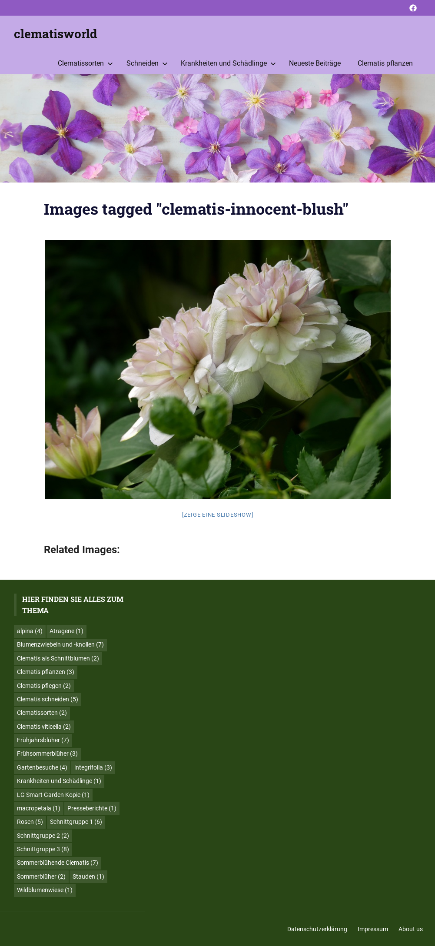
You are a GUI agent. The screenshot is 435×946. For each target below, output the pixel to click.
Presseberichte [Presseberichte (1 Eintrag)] (91, 808)
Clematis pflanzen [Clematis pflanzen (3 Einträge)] (45, 671)
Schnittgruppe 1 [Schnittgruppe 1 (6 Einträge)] (76, 821)
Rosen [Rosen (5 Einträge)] (30, 821)
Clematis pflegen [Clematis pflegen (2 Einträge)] (44, 685)
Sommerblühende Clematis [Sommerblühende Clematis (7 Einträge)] (57, 862)
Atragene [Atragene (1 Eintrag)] (66, 630)
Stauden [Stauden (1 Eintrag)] (88, 876)
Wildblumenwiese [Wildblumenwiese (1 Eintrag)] (45, 889)
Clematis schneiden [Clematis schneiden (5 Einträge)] (47, 699)
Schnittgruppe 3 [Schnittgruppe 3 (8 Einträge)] (43, 849)
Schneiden (147, 63)
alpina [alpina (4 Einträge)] (30, 630)
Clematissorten (85, 63)
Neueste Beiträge (315, 63)
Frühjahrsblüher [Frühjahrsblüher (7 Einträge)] (43, 740)
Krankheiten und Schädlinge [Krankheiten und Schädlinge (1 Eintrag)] (59, 780)
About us (410, 929)
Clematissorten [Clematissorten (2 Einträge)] (42, 712)
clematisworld (55, 34)
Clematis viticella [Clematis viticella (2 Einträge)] (44, 726)
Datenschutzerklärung (317, 929)
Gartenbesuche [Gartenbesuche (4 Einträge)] (42, 767)
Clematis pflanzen (385, 63)
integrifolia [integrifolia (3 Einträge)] (93, 767)
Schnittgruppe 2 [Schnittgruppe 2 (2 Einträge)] (43, 835)
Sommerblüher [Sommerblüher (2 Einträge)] (41, 876)
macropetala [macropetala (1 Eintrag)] (38, 808)
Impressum (373, 929)
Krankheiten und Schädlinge (228, 63)
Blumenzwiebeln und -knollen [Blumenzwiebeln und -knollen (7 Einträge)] (60, 644)
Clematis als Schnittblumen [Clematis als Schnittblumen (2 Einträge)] (58, 658)
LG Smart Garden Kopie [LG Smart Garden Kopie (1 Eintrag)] (53, 794)
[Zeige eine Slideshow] (217, 514)
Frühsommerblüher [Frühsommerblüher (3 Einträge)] (47, 753)
